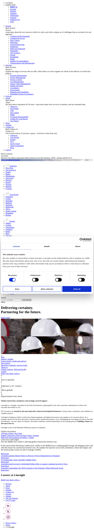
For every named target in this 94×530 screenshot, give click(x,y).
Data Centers (15, 40)
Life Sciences (15, 53)
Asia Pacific (14, 137)
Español (13, 9)
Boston (8, 182)
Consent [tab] (16, 246)
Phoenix (9, 180)
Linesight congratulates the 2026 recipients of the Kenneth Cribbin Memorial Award (32, 468)
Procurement (15, 90)
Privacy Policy (11, 523)
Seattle (8, 172)
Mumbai (9, 203)
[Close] (2, 355)
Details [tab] (47, 246)
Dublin (8, 223)
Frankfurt (9, 229)
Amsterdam (10, 227)
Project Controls (16, 80)
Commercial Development (20, 36)
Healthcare (14, 47)
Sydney (8, 199)
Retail (12, 59)
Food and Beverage (17, 45)
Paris (7, 234)
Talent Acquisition (17, 146)
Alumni (8, 496)
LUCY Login (10, 500)
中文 (12, 22)
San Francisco (11, 170)
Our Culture (14, 113)
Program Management (18, 76)
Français (13, 18)
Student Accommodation (19, 61)
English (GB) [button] (10, 5)
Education (14, 42)
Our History (14, 121)
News (8, 123)
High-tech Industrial (17, 49)
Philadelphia (10, 176)
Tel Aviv (9, 236)
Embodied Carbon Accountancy (22, 94)
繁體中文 (14, 7)
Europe (12, 140)
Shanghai (9, 201)
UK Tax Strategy (12, 498)
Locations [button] (9, 3)
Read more (5, 454)
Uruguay (9, 189)
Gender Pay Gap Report (19, 119)
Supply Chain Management (20, 84)
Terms (8, 525)
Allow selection (47, 289)
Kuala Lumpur (11, 211)
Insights (8, 125)
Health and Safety (16, 86)
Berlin (8, 232)
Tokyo (8, 209)
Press (12, 148)
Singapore (9, 197)
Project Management (17, 78)
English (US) (15, 20)
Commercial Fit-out (17, 38)
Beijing (8, 215)
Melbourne (10, 207)
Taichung (9, 205)
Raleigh (8, 187)
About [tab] (77, 246)
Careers (8, 150)
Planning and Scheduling (19, 92)
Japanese (13, 13)
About (8, 98)
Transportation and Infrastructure (22, 63)
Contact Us (10, 127)
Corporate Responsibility (19, 117)
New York (9, 168)
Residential (14, 57)
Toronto (8, 185)
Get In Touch (15, 144)
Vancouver (9, 178)
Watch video (5, 318)
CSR (12, 111)
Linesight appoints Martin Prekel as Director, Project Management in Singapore (30, 456)
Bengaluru (9, 213)
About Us (13, 106)
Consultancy (14, 88)
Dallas (8, 174)
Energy (12, 55)
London (8, 225)
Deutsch (13, 11)
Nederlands (14, 16)
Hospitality (14, 51)
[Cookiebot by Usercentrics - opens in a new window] (81, 239)
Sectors (8, 26)
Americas (13, 135)
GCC (12, 142)
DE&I (12, 115)
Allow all (76, 289)
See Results (27, 300)
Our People (14, 109)
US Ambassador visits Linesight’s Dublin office (18, 460)
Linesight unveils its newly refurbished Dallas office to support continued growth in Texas (34, 464)
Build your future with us (10, 480)
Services (9, 65)
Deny (17, 289)
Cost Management (17, 82)
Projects (9, 96)
